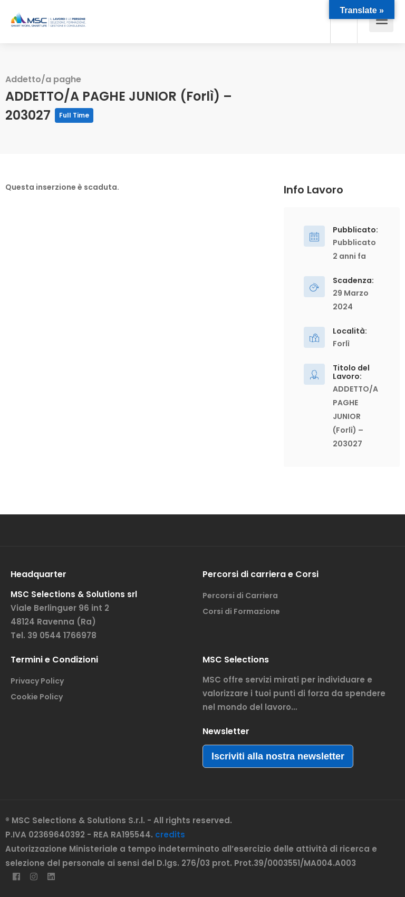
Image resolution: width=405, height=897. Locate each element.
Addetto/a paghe (43, 79)
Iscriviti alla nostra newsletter (277, 756)
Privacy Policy (37, 681)
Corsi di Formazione (241, 611)
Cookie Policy (37, 696)
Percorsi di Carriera (240, 595)
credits (170, 834)
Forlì (341, 343)
